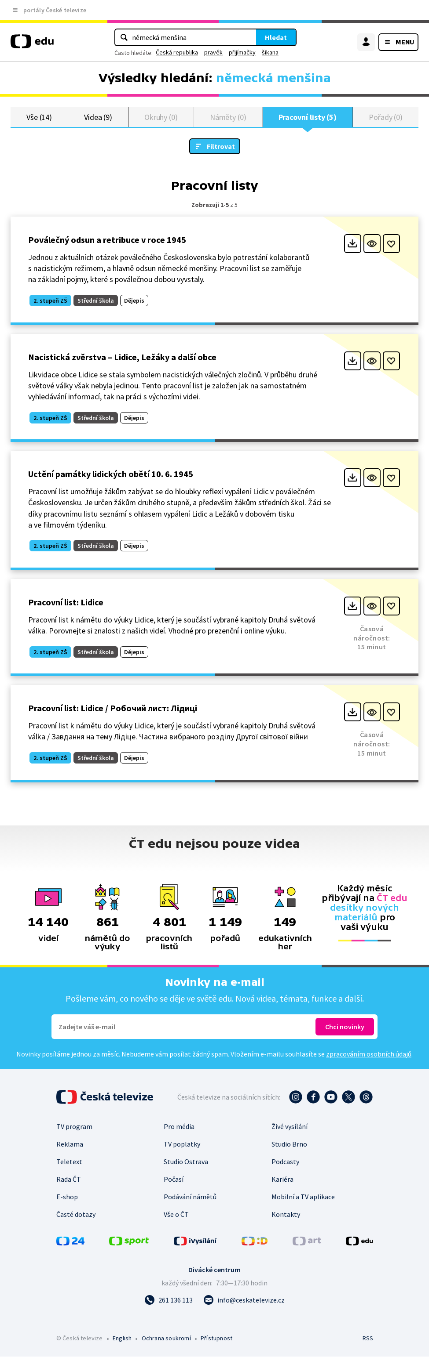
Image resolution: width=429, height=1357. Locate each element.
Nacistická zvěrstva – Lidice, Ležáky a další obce (122, 357)
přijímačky (242, 52)
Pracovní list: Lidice (65, 602)
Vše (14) (39, 117)
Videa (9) (98, 117)
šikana (270, 52)
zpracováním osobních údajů (368, 1054)
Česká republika (177, 52)
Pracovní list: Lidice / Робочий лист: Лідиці (112, 708)
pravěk (213, 52)
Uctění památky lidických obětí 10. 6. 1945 (110, 474)
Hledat (276, 37)
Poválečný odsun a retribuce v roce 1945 (107, 240)
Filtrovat (221, 146)
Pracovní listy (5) (308, 117)
